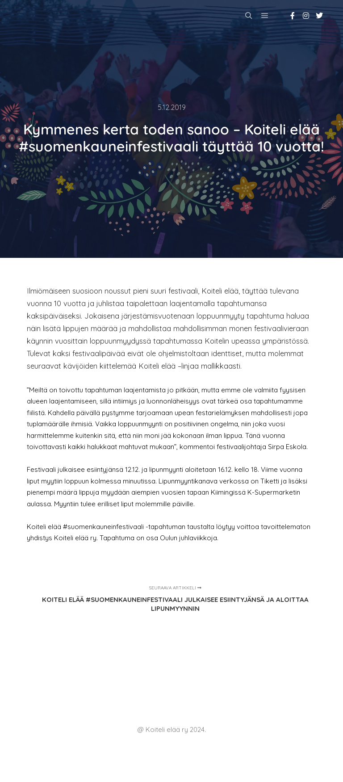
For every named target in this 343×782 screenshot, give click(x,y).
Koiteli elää (47, 15)
